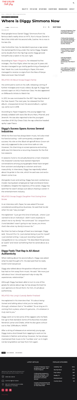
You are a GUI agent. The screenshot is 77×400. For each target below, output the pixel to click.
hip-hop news (18, 352)
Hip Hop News (43, 9)
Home (3, 14)
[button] (73, 3)
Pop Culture (33, 9)
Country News (52, 9)
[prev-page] (54, 76)
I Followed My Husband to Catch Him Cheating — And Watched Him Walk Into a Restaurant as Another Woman (68, 40)
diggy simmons (10, 352)
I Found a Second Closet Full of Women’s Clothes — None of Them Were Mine (68, 50)
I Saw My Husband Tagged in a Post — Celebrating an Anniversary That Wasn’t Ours (68, 60)
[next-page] (56, 76)
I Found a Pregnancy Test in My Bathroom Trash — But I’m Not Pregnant (68, 32)
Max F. (7, 27)
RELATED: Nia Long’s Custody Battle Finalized (21, 296)
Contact (71, 9)
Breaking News (63, 9)
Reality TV (25, 9)
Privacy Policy (5, 393)
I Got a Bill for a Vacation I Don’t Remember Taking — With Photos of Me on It (68, 70)
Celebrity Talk (8, 14)
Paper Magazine (19, 61)
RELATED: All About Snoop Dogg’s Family (19, 80)
